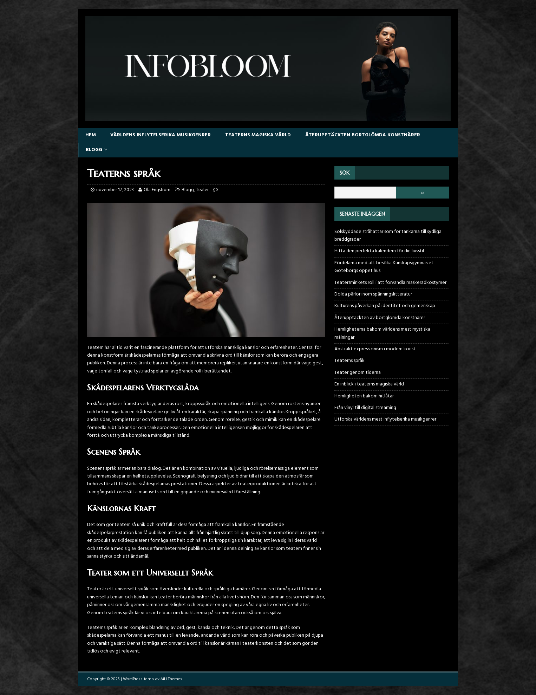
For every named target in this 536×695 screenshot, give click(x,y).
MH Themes (171, 679)
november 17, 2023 (115, 190)
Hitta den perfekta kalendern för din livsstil (379, 251)
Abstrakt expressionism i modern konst (375, 349)
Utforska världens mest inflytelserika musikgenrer (385, 419)
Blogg (94, 150)
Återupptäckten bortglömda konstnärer (362, 135)
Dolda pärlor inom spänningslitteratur (373, 294)
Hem (90, 135)
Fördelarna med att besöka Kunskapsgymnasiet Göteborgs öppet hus (383, 267)
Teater (202, 190)
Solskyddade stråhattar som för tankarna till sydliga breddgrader (388, 235)
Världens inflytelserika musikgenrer (160, 135)
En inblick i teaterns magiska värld (369, 384)
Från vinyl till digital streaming (365, 408)
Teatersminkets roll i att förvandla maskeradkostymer (390, 283)
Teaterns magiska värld (258, 135)
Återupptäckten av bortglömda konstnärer (379, 318)
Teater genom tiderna (357, 373)
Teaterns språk (349, 361)
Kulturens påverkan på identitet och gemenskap (384, 306)
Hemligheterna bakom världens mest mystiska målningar (382, 333)
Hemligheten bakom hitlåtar (364, 396)
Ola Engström (157, 190)
